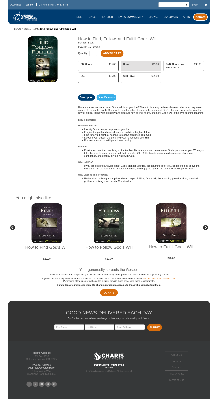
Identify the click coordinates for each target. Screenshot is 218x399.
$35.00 (112, 64)
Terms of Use (176, 379)
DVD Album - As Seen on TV (175, 65)
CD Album (86, 64)
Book (90, 42)
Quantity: (83, 53)
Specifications (106, 97)
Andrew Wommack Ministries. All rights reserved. (112, 371)
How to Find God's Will (46, 247)
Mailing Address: (42, 353)
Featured (107, 17)
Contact (176, 367)
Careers (176, 361)
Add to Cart (112, 53)
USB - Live (129, 76)
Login (195, 4)
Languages (171, 17)
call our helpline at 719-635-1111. (159, 278)
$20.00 (46, 258)
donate (109, 292)
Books (27, 29)
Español (30, 4)
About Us (176, 354)
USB (83, 76)
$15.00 (96, 47)
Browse (153, 17)
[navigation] (38, 4)
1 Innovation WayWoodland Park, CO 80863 (41, 372)
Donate (200, 17)
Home (78, 17)
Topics (91, 17)
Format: (82, 42)
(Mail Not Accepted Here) (41, 367)
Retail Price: (85, 47)
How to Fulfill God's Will (171, 246)
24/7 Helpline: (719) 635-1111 (53, 4)
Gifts (186, 17)
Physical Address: (41, 365)
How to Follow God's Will (109, 247)
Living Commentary (130, 17)
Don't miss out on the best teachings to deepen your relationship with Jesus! (109, 318)
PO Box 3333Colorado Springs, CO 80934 (41, 357)
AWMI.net (15, 4)
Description (86, 97)
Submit (155, 327)
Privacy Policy (176, 373)
